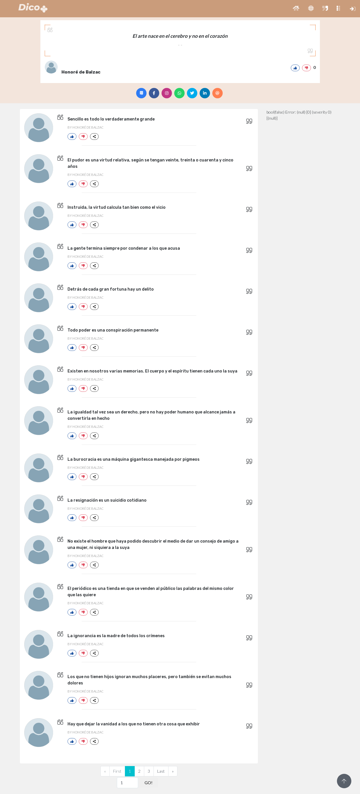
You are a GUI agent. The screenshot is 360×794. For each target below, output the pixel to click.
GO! (149, 782)
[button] (296, 8)
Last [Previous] (161, 771)
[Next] (172, 771)
